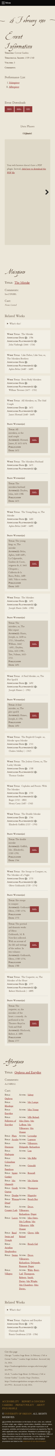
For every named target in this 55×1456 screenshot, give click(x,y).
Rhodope (9, 1113)
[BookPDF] (27, 199)
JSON (9, 109)
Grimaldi (32, 1172)
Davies (22, 1288)
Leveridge (32, 1142)
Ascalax (15, 1146)
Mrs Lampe (33, 1109)
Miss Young (33, 1116)
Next (46, 199)
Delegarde (35, 1269)
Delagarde (23, 1153)
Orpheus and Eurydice (28, 1079)
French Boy (33, 1206)
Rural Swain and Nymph (11, 1243)
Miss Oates (24, 1127)
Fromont (23, 1273)
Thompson (33, 1195)
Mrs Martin (33, 1187)
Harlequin (9, 1161)
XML (19, 109)
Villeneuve (32, 1150)
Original (34, 133)
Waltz (30, 1277)
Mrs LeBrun (25, 1228)
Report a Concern (33, 1408)
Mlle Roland (33, 1124)
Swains (15, 1262)
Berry (36, 1277)
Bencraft (31, 1180)
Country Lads (11, 1217)
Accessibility (10, 1408)
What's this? (15, 330)
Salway (31, 1101)
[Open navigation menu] (3, 3)
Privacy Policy (25, 1412)
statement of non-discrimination (34, 1448)
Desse (30, 1213)
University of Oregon (18, 1420)
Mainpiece (14, 83)
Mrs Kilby (32, 1165)
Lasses (15, 1224)
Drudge (15, 1202)
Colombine (10, 1168)
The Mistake (22, 289)
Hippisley (32, 1202)
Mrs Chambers (26, 1291)
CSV (28, 109)
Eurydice (9, 1120)
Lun (30, 1157)
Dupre (34, 1221)
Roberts (22, 1284)
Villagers (8, 1280)
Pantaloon (9, 1176)
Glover (31, 1239)
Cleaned (18, 140)
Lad (21, 1280)
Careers (7, 1412)
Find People (9, 1415)
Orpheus (9, 1105)
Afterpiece (14, 87)
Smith (30, 1284)
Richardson (34, 1153)
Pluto (14, 1142)
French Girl (33, 1251)
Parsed (35, 140)
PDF (19, 133)
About (41, 1412)
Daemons (9, 1153)
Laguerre (32, 1146)
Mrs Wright (31, 1288)
